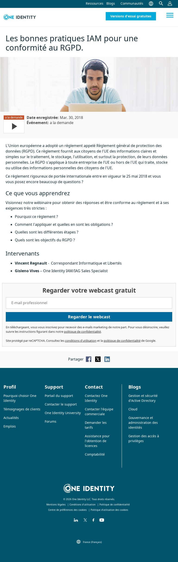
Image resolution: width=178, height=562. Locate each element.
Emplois (9, 426)
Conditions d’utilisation (82, 504)
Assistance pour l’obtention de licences (97, 441)
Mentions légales (56, 504)
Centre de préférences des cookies (67, 509)
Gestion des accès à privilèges (143, 438)
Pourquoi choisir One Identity (19, 398)
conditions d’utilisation (80, 340)
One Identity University (63, 413)
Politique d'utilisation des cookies (109, 509)
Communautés (132, 3)
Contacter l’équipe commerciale (99, 411)
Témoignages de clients (21, 409)
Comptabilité (95, 454)
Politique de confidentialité (114, 504)
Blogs (110, 3)
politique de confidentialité (82, 331)
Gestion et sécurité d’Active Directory (143, 398)
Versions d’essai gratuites (130, 16)
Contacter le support (61, 404)
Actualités (11, 417)
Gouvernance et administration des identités (143, 422)
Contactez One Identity (96, 398)
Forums (50, 421)
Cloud (132, 409)
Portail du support (59, 395)
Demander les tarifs (96, 425)
